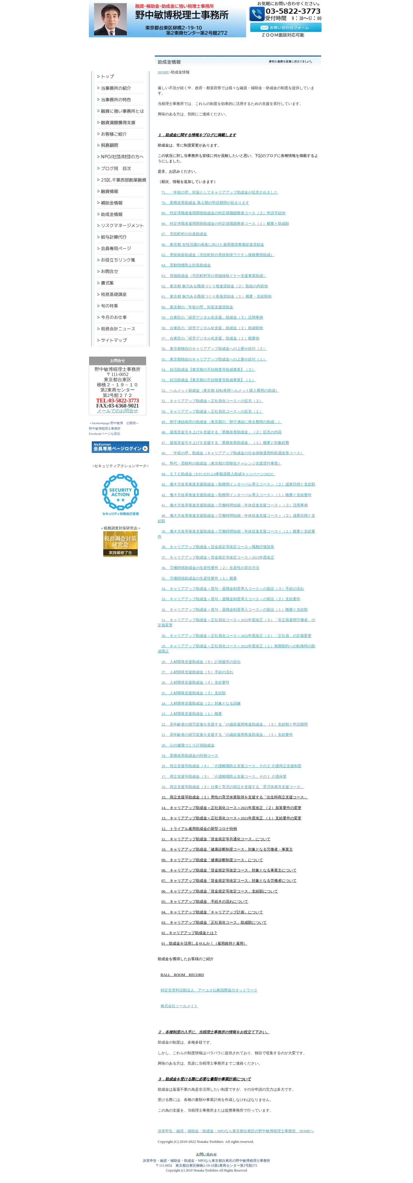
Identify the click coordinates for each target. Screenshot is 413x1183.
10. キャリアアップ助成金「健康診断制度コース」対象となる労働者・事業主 (227, 849)
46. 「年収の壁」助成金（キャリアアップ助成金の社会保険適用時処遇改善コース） (232, 453)
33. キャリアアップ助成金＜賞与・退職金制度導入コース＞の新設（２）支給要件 (230, 599)
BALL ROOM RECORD (182, 974)
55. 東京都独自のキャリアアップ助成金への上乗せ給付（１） (214, 359)
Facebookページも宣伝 (104, 433)
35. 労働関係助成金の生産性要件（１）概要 (199, 578)
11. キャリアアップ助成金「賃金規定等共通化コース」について (215, 839)
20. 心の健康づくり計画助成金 (188, 745)
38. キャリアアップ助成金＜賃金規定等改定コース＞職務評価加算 (217, 547)
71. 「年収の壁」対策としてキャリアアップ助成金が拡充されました (219, 192)
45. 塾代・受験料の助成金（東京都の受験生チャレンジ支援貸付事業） (221, 463)
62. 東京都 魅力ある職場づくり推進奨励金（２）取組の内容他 (214, 286)
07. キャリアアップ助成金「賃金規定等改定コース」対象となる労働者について (229, 880)
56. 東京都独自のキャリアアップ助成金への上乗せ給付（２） (214, 348)
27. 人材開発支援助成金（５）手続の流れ (197, 672)
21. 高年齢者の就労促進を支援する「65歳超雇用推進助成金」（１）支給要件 (227, 734)
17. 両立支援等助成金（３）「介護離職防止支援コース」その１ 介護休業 (224, 776)
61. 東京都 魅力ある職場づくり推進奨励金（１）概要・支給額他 (216, 296)
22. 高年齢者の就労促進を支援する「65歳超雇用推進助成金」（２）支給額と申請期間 (234, 724)
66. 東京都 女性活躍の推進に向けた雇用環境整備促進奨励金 (212, 244)
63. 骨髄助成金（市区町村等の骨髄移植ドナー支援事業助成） (214, 276)
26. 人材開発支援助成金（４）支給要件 (195, 682)
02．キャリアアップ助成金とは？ (189, 933)
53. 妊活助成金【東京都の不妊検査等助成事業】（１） (208, 380)
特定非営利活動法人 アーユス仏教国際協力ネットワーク (209, 990)
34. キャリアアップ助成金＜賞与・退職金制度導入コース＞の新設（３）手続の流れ (232, 588)
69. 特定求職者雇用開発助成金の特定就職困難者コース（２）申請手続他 (223, 213)
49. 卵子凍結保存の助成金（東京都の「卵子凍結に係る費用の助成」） (221, 422)
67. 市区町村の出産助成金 (184, 234)
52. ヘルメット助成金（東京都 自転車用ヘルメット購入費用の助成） (220, 390)
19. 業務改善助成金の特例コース (189, 755)
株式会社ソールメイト (179, 1006)
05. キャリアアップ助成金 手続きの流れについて (204, 901)
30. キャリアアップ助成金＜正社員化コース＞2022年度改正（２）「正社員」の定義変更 (236, 636)
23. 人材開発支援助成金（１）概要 (191, 714)
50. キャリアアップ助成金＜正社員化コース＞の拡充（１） (212, 411)
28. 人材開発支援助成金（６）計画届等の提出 (201, 662)
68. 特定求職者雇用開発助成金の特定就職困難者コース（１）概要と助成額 (225, 223)
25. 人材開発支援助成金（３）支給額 (193, 693)
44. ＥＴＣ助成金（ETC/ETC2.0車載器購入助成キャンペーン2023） (218, 474)
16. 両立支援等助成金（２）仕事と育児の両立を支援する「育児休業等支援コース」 (232, 787)
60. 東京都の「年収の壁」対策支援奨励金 (197, 307)
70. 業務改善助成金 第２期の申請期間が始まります (205, 202)
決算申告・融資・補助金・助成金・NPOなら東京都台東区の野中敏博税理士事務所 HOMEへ (236, 1131)
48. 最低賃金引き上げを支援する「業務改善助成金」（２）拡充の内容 (221, 432)
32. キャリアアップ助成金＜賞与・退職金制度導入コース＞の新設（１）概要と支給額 (234, 609)
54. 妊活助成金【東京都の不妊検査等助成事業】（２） (208, 369)
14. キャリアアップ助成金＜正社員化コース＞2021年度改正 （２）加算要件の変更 (231, 808)
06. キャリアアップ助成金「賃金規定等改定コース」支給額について (219, 891)
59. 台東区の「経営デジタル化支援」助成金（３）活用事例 (212, 317)
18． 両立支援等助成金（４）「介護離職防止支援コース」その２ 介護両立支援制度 (231, 766)
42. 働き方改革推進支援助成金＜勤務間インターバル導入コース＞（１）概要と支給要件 (236, 495)
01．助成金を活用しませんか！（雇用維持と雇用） (204, 943)
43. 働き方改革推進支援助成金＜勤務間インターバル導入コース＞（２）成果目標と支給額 (238, 484)
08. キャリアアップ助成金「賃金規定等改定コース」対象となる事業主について (229, 870)
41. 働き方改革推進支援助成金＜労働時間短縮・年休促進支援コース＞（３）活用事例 (234, 505)
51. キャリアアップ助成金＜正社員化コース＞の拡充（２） (212, 401)
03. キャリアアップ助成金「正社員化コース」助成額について (214, 922)
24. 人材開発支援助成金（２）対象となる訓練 (201, 703)
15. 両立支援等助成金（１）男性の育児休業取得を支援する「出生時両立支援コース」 (234, 797)
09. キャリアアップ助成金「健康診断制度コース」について (212, 860)
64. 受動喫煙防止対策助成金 (186, 265)
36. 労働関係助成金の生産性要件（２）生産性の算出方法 (210, 568)
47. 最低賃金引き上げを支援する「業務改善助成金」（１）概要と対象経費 (225, 443)
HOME (163, 72)
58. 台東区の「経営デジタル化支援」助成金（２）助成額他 (212, 328)
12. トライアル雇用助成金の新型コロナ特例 (199, 829)
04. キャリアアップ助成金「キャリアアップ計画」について (212, 912)
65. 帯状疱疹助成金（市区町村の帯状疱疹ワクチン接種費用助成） (217, 255)
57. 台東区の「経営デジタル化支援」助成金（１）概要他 (210, 338)
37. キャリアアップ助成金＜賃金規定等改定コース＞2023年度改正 (217, 557)
